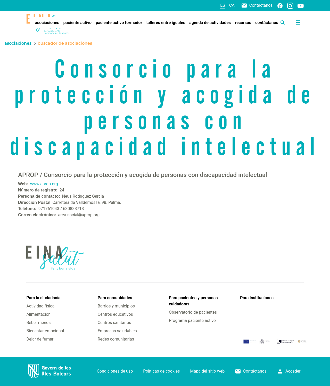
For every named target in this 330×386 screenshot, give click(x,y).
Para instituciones (257, 297)
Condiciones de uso (115, 371)
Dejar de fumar (39, 339)
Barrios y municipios (116, 306)
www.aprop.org (44, 183)
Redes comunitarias (116, 339)
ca (232, 5)
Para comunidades (115, 297)
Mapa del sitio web (207, 371)
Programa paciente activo (192, 320)
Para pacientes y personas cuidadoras (193, 300)
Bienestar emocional (45, 330)
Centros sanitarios (114, 322)
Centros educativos (115, 314)
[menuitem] (47, 23)
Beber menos (38, 322)
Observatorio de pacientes (193, 312)
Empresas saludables (117, 330)
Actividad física (40, 306)
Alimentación (38, 314)
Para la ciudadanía (43, 297)
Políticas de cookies (161, 371)
